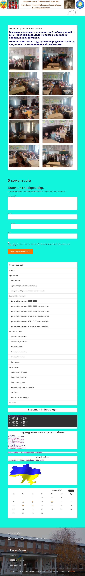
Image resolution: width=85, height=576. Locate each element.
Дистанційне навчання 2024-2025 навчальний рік (30, 306)
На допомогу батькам (19, 372)
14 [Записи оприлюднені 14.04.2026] (23, 505)
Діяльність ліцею (15, 332)
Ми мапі (15, 546)
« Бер (71, 491)
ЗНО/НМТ (14, 392)
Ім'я (10, 213)
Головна (12, 271)
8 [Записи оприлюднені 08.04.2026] (32, 502)
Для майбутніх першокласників (22, 387)
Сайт (9, 232)
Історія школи (16, 281)
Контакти (12, 403)
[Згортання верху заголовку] (75, 12)
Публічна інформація (19, 337)
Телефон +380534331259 (36, 546)
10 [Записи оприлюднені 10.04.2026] (52, 502)
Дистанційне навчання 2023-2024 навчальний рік (30, 311)
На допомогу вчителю (19, 377)
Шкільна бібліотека (18, 357)
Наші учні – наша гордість (20, 398)
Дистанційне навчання (17, 296)
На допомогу (14, 367)
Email (13, 223)
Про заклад (13, 276)
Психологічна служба (19, 352)
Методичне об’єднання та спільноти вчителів (28, 291)
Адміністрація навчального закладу (24, 286)
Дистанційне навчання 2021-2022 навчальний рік (29, 321)
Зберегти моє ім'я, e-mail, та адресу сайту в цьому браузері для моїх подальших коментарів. (39, 244)
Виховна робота (17, 347)
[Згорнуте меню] (70, 12)
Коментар (12, 196)
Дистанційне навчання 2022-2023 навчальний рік (30, 316)
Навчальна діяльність (19, 342)
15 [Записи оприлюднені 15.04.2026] (32, 505)
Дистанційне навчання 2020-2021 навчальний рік (29, 326)
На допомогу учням (18, 382)
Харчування (15, 362)
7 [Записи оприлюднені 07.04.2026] (23, 502)
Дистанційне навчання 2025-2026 (24, 301)
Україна (13, 575)
